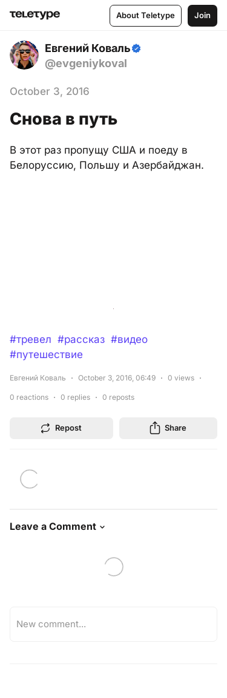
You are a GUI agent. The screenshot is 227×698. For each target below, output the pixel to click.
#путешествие (46, 354)
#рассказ (81, 339)
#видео (129, 339)
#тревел (30, 339)
